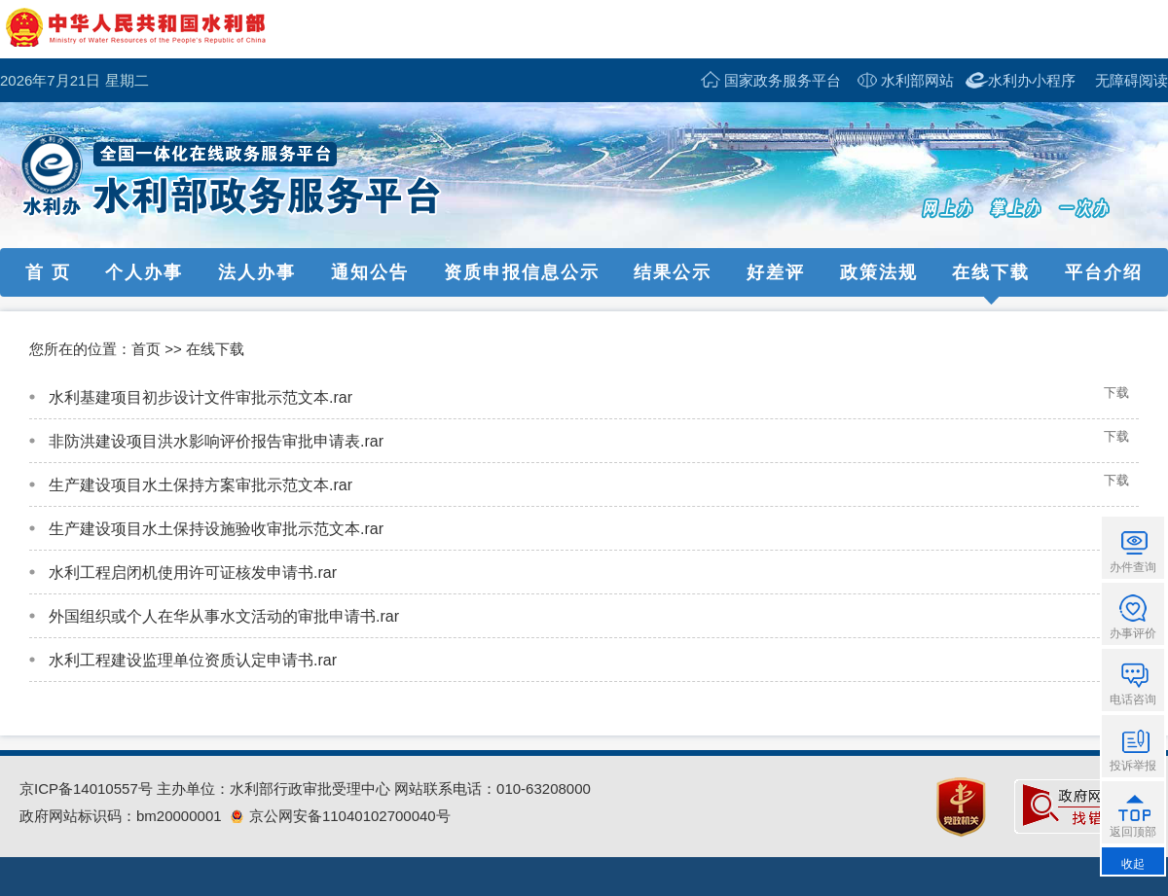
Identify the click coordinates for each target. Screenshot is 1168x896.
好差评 (776, 272)
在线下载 (991, 272)
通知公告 (370, 272)
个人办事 (144, 272)
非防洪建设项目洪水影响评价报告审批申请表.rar (216, 441)
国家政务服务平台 (782, 80)
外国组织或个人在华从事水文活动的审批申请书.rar (224, 616)
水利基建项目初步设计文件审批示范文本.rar (200, 397)
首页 (146, 348)
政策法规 (879, 272)
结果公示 (673, 272)
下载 (1116, 392)
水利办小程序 (1032, 80)
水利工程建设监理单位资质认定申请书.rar (193, 660)
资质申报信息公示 (522, 272)
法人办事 (257, 272)
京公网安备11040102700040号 (340, 815)
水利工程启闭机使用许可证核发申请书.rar (193, 572)
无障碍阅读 (1131, 80)
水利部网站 (917, 80)
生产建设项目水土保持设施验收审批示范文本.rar (216, 528)
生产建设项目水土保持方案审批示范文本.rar (200, 485)
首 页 (48, 272)
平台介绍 (1104, 272)
